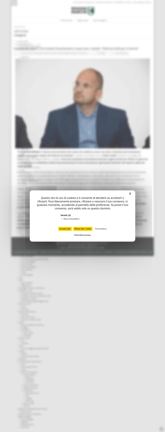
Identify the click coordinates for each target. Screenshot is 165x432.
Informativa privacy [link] (82, 235)
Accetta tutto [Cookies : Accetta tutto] (65, 229)
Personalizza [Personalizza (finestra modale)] (101, 229)
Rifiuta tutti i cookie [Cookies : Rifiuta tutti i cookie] (82, 229)
